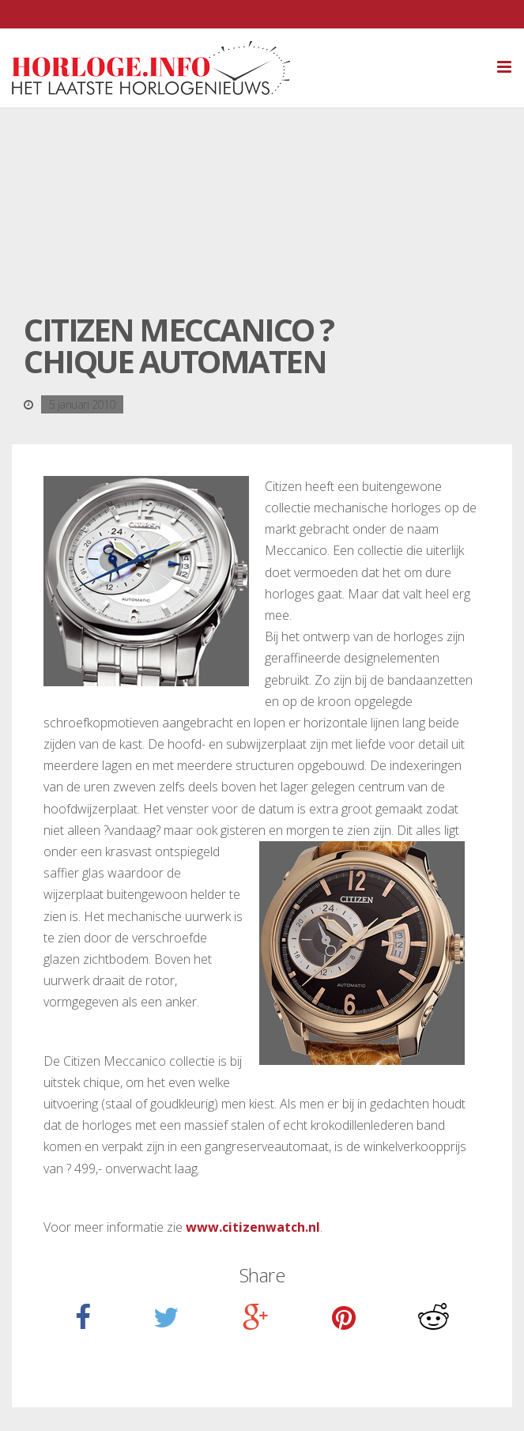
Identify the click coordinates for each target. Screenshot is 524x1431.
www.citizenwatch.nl (253, 1227)
